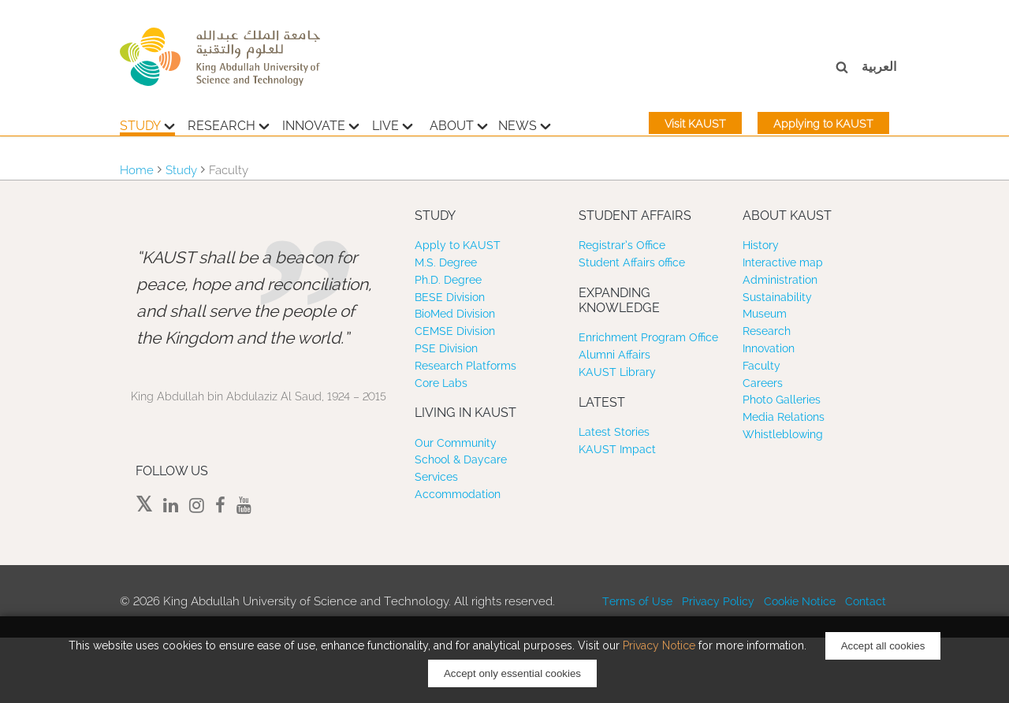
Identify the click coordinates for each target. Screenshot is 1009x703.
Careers (763, 383)
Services (436, 477)
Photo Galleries (782, 399)
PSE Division (446, 348)
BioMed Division (455, 313)
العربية (879, 66)
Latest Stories (614, 432)
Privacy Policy (718, 601)
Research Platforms (465, 365)
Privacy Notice (659, 645)
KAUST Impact (617, 449)
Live (392, 124)
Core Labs (441, 383)
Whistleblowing (783, 434)
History (761, 245)
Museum (765, 313)
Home (137, 170)
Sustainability (777, 297)
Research (229, 124)
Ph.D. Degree (448, 279)
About (459, 124)
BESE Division (450, 297)
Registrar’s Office (622, 245)
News (524, 124)
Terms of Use (637, 601)
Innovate (320, 124)
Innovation (769, 348)
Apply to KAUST (458, 245)
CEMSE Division (455, 331)
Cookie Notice (800, 601)
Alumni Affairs (614, 354)
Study (147, 124)
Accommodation (458, 494)
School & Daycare (461, 459)
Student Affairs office (632, 262)
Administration (780, 279)
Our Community (456, 443)
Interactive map (783, 262)
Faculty (761, 365)
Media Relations (784, 417)
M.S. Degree (446, 262)
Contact (865, 601)
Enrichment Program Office (648, 337)
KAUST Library (617, 372)
